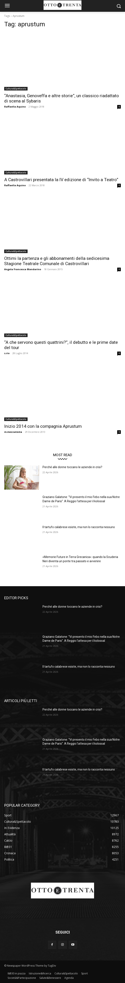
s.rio (6, 353)
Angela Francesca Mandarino (22, 269)
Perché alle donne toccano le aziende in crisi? (72, 467)
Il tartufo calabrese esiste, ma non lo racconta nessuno (79, 527)
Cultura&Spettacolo (15, 88)
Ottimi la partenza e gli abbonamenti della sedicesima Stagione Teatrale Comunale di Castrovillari (56, 261)
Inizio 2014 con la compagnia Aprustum (43, 426)
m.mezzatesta (13, 431)
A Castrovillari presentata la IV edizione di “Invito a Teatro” (61, 179)
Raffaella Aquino (15, 106)
